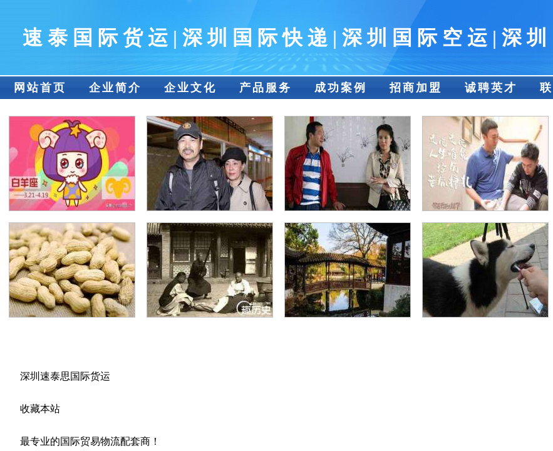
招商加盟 (416, 87)
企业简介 (115, 87)
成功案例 (340, 87)
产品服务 (265, 87)
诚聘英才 (491, 87)
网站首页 (40, 87)
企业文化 (190, 87)
